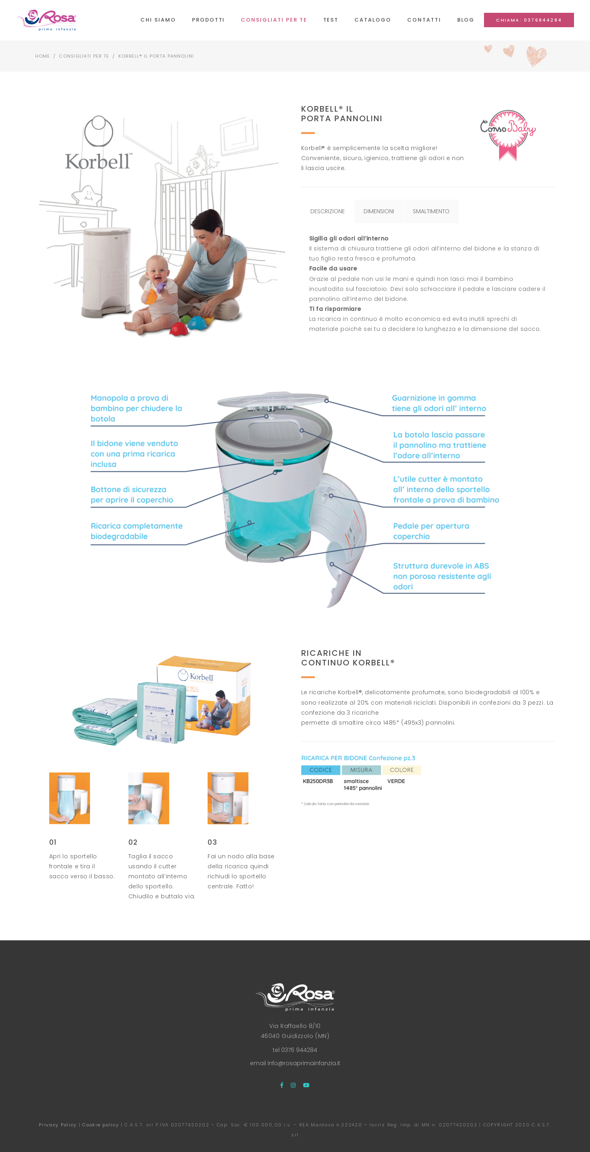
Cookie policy (100, 1125)
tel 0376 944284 (295, 1050)
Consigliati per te (84, 56)
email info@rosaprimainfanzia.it (295, 1063)
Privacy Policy (58, 1125)
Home (42, 56)
